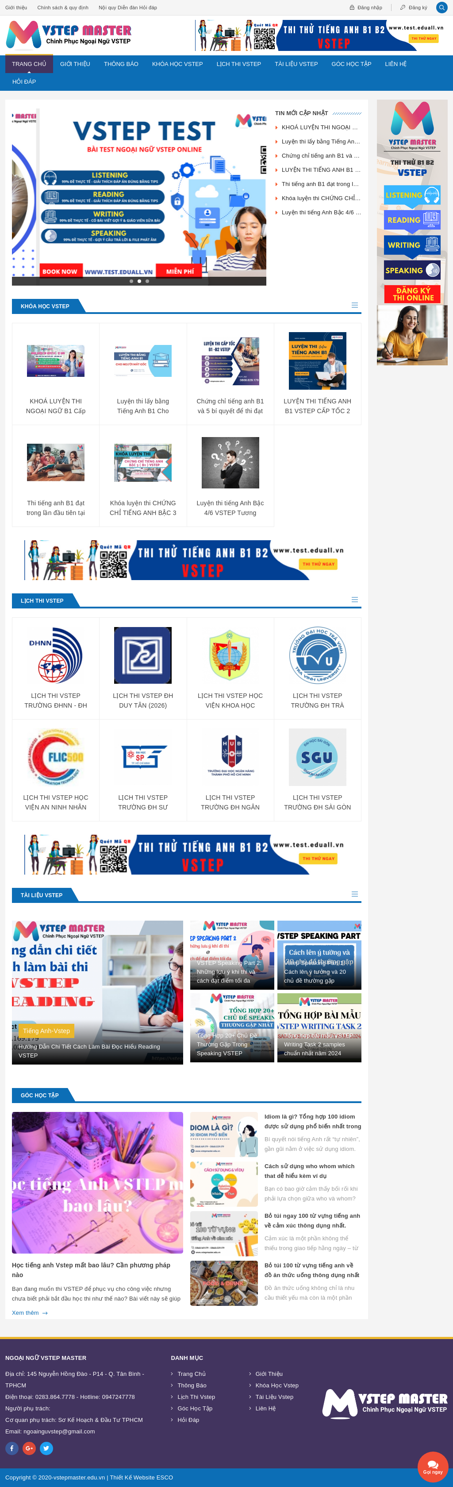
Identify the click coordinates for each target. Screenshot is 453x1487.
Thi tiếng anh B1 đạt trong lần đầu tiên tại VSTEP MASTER (321, 184)
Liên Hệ (396, 64)
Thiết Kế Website (132, 1477)
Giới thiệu (16, 7)
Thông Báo (121, 64)
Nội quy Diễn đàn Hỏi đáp (128, 7)
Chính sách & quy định (63, 7)
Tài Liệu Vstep (296, 64)
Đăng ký (413, 7)
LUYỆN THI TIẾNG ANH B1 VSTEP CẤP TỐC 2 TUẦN (321, 170)
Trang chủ (29, 64)
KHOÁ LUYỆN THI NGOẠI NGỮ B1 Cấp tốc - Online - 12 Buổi (321, 127)
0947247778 (118, 1397)
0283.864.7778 (55, 1397)
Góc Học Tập (352, 64)
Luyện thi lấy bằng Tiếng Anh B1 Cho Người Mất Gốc (321, 141)
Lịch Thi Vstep (239, 64)
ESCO (165, 1477)
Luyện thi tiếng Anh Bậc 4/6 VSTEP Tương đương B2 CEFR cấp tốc (321, 212)
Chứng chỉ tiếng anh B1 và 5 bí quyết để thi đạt (321, 155)
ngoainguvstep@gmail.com (59, 1431)
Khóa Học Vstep (177, 64)
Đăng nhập (366, 7)
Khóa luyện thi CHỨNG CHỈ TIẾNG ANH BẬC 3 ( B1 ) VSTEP (321, 198)
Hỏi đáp (24, 81)
